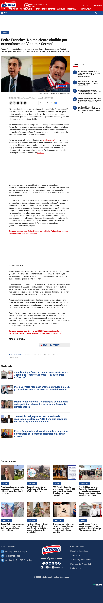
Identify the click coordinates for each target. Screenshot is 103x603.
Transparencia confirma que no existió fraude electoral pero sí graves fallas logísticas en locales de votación (64, 528)
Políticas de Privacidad (80, 564)
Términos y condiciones (80, 559)
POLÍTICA (55, 355)
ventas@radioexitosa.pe (16, 551)
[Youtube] (50, 563)
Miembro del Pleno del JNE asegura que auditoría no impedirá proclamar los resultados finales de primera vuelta (41, 404)
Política (36, 9)
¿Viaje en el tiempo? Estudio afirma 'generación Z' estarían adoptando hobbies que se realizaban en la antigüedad (37, 528)
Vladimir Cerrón (49, 140)
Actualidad (27, 9)
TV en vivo (75, 555)
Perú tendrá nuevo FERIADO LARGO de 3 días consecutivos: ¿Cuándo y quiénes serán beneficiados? (89, 100)
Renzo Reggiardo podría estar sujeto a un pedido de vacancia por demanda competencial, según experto (41, 434)
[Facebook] (43, 563)
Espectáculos (72, 9)
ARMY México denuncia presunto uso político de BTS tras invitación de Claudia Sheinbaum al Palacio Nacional (64, 491)
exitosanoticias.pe (13, 556)
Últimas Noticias (15, 9)
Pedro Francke (37, 355)
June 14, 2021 (50, 345)
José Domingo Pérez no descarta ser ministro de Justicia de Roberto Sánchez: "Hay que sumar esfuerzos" (41, 375)
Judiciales (61, 9)
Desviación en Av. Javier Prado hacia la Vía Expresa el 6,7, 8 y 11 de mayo (38, 489)
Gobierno (27, 355)
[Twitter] (46, 563)
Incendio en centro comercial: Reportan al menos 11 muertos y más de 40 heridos (88, 83)
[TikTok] (59, 563)
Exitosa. (40, 153)
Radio (20, 17)
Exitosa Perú (86, 9)
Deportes (52, 9)
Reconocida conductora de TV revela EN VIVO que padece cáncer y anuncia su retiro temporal (89, 91)
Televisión (13, 17)
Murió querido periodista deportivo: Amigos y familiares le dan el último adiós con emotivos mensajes (89, 109)
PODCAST (98, 5)
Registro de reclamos (80, 551)
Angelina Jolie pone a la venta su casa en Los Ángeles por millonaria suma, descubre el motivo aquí (12, 490)
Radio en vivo (76, 568)
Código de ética (77, 547)
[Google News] (56, 563)
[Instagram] (53, 563)
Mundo (44, 9)
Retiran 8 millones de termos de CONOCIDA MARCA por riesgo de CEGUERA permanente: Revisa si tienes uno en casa (89, 74)
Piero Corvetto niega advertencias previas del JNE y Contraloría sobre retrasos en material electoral (42, 388)
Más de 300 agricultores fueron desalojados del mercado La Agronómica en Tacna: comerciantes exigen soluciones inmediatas (90, 491)
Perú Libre (47, 355)
